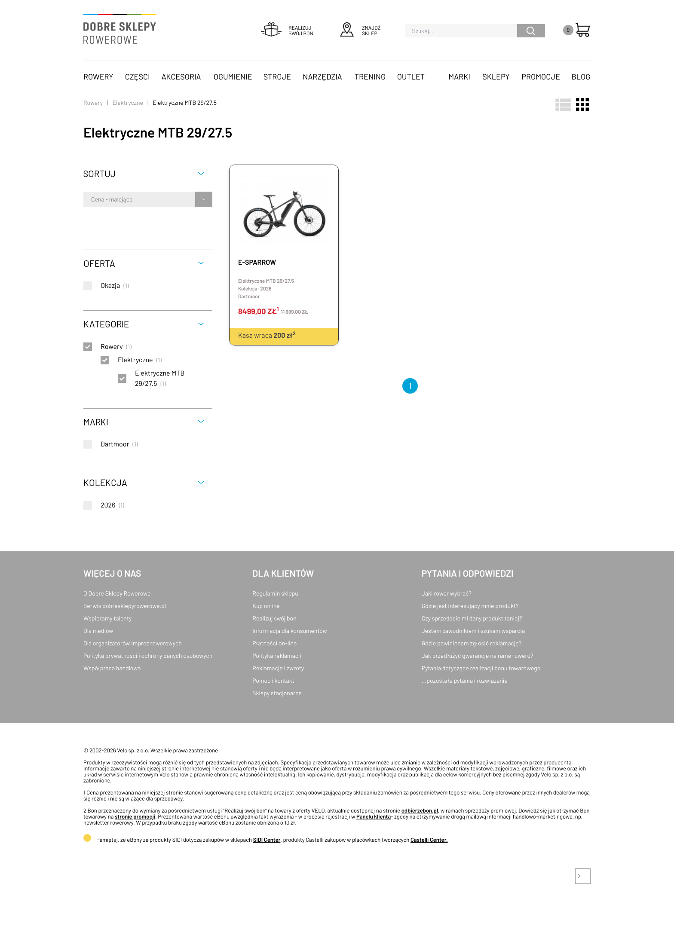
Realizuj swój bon (274, 618)
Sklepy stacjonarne (277, 693)
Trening (370, 76)
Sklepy (495, 76)
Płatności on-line (274, 643)
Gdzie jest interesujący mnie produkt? (470, 605)
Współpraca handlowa (112, 668)
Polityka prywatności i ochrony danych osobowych (147, 655)
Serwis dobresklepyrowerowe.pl (124, 605)
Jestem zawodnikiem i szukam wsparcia (473, 630)
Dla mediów (98, 630)
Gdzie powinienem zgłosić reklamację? (472, 643)
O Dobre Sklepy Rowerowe (116, 593)
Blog (580, 76)
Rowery (98, 76)
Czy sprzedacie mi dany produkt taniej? (472, 618)
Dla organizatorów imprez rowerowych (132, 643)
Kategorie (106, 323)
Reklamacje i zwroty (278, 668)
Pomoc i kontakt (273, 680)
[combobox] (91, 199)
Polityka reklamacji (276, 655)
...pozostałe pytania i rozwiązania (465, 680)
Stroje (277, 76)
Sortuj (99, 173)
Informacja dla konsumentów (289, 630)
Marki (459, 76)
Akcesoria (181, 76)
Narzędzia (322, 76)
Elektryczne (127, 102)
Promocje (540, 76)
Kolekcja (105, 482)
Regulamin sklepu (275, 593)
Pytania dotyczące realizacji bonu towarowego (481, 668)
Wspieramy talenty (107, 618)
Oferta (99, 263)
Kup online (265, 605)
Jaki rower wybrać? (447, 593)
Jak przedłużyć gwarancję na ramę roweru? (477, 655)
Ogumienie (233, 76)
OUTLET (411, 76)
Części (137, 76)
